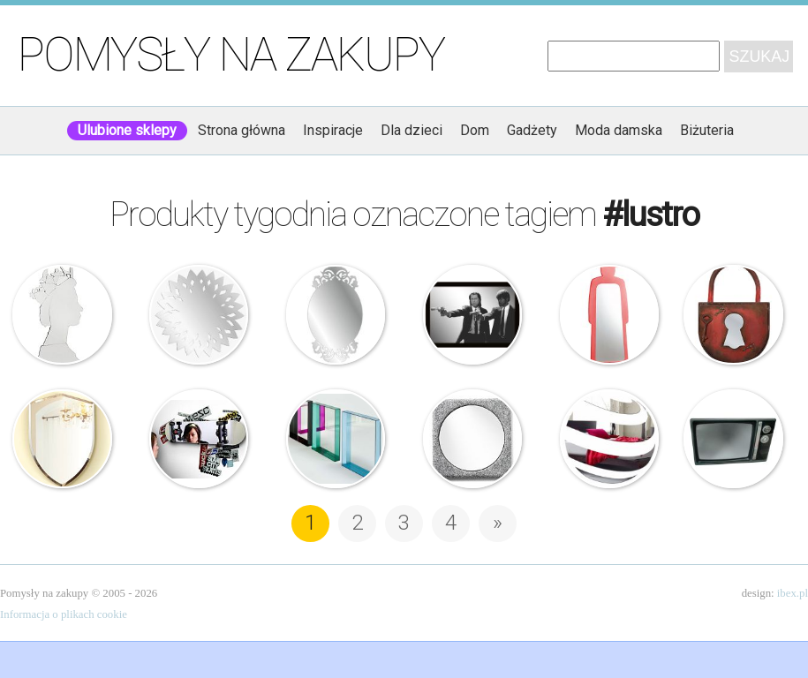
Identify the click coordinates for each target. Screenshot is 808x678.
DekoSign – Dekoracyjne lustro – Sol (198, 314)
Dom (474, 130)
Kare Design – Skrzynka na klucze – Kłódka (732, 314)
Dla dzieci (411, 130)
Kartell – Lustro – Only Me (335, 438)
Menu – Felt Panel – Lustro (472, 438)
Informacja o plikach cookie (63, 614)
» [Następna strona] (497, 522)
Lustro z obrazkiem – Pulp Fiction (472, 314)
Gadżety (532, 130)
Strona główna (241, 130)
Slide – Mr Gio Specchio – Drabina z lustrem (609, 314)
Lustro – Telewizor (732, 438)
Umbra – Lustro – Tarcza (61, 438)
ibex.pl (792, 593)
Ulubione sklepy (127, 130)
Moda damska (618, 130)
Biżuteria (707, 130)
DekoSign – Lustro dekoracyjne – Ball (609, 438)
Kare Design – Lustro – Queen (61, 314)
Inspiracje (333, 130)
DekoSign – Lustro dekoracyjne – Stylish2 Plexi (335, 314)
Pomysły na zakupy (231, 54)
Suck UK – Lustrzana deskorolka (198, 438)
